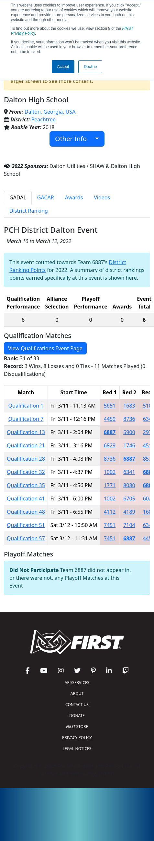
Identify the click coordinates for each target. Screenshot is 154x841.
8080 (129, 485)
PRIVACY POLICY (77, 737)
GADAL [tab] (17, 197)
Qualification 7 (26, 418)
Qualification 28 (26, 458)
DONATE (76, 715)
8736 (129, 418)
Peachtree (43, 119)
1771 (110, 485)
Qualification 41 (26, 498)
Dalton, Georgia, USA (50, 111)
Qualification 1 (26, 405)
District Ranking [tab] (28, 210)
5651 (110, 405)
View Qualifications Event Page (45, 348)
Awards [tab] (74, 197)
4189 (129, 511)
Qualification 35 (26, 485)
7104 (129, 525)
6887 (110, 432)
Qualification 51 (26, 525)
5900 (129, 432)
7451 (110, 525)
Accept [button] (63, 66)
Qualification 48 (26, 511)
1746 (129, 445)
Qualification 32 (26, 472)
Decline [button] (90, 66)
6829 (110, 445)
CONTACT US (77, 704)
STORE (77, 726)
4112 (110, 511)
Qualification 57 (26, 538)
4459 (110, 418)
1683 (129, 405)
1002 (110, 472)
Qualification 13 (26, 432)
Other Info (74, 138)
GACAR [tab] (45, 197)
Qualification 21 (26, 445)
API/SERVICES (77, 682)
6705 (129, 498)
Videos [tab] (102, 197)
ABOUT (77, 693)
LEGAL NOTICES (77, 748)
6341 (129, 472)
